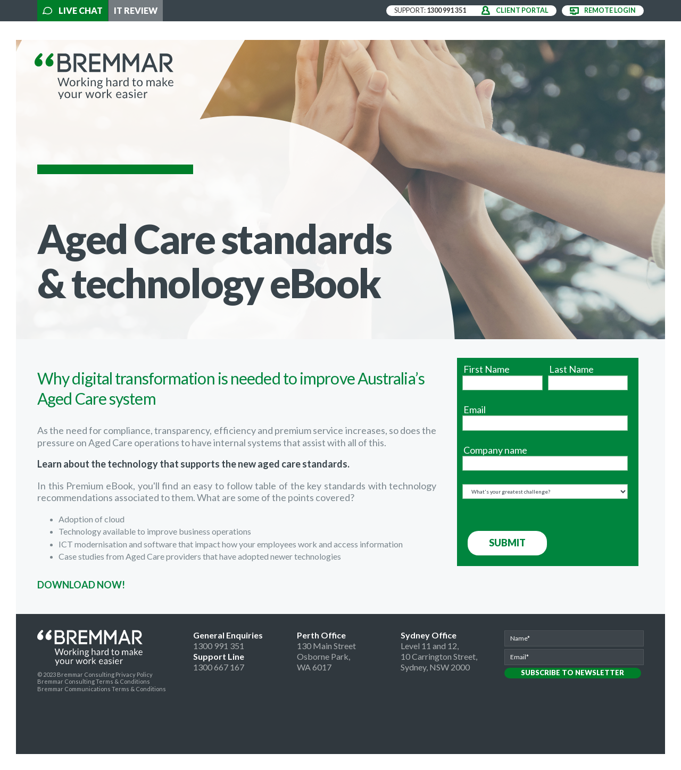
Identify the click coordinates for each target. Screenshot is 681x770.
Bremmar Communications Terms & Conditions (101, 688)
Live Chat (73, 10)
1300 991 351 (218, 646)
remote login (610, 10)
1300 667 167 (218, 667)
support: (430, 10)
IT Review (135, 10)
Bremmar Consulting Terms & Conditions (93, 681)
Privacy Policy (134, 674)
